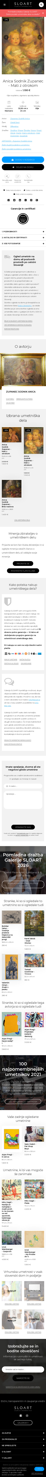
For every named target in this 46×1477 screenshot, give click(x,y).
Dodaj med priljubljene (12, 190)
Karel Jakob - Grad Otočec (30, 940)
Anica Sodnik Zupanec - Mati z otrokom (6, 449)
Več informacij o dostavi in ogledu (18, 325)
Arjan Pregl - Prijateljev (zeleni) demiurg (30, 1033)
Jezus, (33, 130)
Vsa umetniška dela (22, 520)
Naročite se (23, 1378)
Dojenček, (14, 136)
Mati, (38, 133)
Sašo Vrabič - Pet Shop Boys (30, 1146)
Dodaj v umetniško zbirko (33, 190)
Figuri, (39, 130)
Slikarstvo (14, 126)
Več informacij (37, 1473)
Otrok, (13, 133)
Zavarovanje (26, 663)
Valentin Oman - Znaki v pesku (5, 986)
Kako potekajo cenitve (13, 744)
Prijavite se (23, 563)
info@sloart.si (34, 700)
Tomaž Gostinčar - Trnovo (30, 971)
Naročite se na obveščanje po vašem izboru (23, 1387)
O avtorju (10, 399)
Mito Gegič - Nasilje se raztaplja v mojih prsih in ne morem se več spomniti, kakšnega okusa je (7, 1211)
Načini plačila (25, 659)
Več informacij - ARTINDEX (23, 1102)
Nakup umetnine (10, 659)
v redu (39, 1469)
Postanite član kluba (23, 571)
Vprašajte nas (23, 827)
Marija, (19, 133)
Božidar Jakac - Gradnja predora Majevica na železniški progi (7, 933)
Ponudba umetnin (12, 1304)
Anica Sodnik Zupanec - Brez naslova (7, 503)
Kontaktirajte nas (11, 329)
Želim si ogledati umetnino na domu (18, 321)
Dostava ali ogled (11, 663)
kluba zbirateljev (25, 306)
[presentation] (23, 816)
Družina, (13, 130)
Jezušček (23, 136)
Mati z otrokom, (29, 133)
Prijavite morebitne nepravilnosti (17, 740)
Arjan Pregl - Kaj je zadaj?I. (7, 1041)
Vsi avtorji (10, 403)
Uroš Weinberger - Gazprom (7, 1249)
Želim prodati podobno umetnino (16, 149)
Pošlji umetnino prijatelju (23, 194)
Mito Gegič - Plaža (30, 1202)
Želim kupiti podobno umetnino (16, 145)
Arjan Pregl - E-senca (7, 1156)
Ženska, (27, 130)
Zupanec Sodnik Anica (20, 118)
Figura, (20, 130)
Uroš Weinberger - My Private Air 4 (30, 1253)
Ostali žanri (15, 122)
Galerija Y (23, 1423)
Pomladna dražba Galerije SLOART (23, 884)
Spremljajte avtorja (24, 399)
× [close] (43, 13)
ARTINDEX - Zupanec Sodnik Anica (17, 141)
